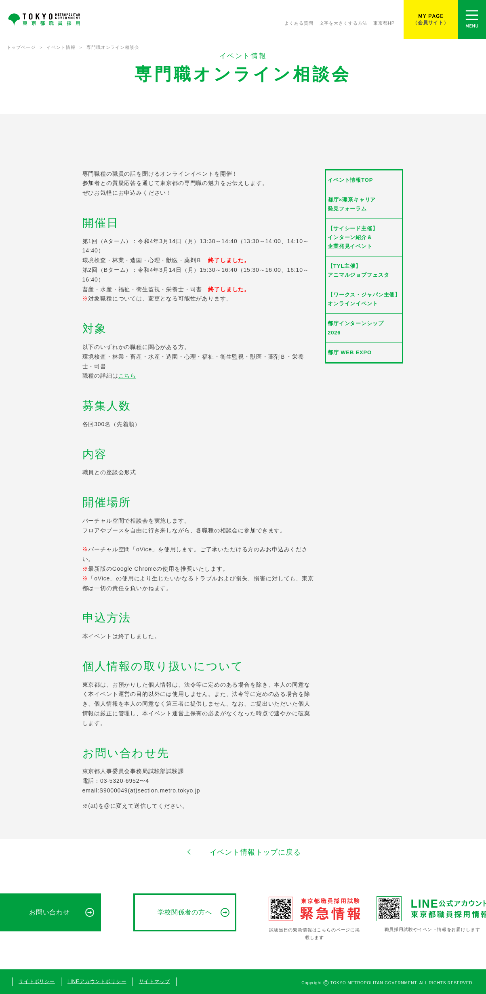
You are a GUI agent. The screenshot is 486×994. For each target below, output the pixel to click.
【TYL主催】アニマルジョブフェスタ (358, 270)
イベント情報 (60, 47)
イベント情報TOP (350, 180)
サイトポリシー (37, 981)
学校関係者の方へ (185, 912)
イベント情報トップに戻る (243, 852)
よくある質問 (298, 23)
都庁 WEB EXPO (350, 352)
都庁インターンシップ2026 (355, 327)
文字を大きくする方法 (344, 23)
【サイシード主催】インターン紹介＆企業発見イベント (353, 237)
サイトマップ (154, 981)
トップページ (21, 47)
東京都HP (384, 23)
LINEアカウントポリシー (96, 981)
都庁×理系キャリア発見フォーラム (352, 204)
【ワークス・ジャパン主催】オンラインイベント (364, 299)
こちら (127, 375)
